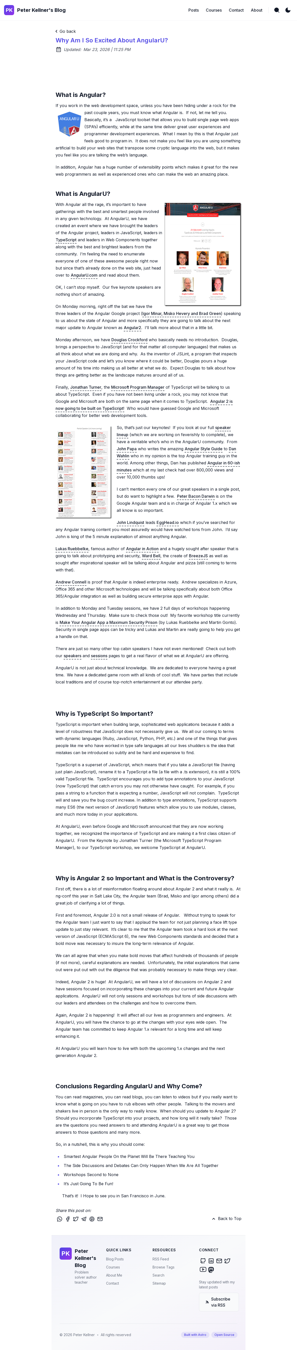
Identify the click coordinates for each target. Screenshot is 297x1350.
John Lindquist (130, 522)
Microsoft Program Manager (137, 387)
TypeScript (66, 239)
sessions (99, 655)
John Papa (127, 448)
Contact (112, 1283)
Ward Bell (151, 555)
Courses (113, 1267)
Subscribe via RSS (217, 1302)
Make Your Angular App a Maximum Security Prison (108, 622)
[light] (288, 10)
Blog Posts (115, 1259)
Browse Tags (164, 1267)
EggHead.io (168, 522)
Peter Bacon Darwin (196, 496)
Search (158, 1275)
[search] (277, 10)
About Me (114, 1275)
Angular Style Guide (203, 448)
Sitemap (159, 1283)
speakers (72, 655)
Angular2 (132, 327)
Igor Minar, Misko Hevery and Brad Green (181, 313)
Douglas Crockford (129, 339)
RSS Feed (161, 1259)
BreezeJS (198, 555)
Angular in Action (142, 548)
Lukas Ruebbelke (72, 548)
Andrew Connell (71, 582)
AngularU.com (84, 275)
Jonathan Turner (85, 387)
